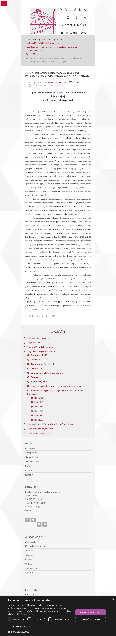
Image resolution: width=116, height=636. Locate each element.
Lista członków (32, 457)
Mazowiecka (31, 568)
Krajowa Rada (33, 342)
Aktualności (30, 448)
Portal (28, 466)
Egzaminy (35, 377)
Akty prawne (31, 452)
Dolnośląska (30, 541)
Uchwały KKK (37, 368)
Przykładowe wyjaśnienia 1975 (53, 82)
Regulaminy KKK (39, 355)
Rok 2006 (38, 419)
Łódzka (28, 559)
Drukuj (74, 82)
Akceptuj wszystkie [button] (90, 612)
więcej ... (29, 510)
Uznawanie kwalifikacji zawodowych (47, 372)
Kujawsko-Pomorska (35, 546)
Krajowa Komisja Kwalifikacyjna (42, 351)
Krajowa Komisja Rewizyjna (40, 347)
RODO (28, 470)
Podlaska (29, 594)
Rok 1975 (38, 411)
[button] (40, 632)
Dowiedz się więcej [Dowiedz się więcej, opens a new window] (29, 614)
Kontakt (29, 474)
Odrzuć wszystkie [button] (90, 619)
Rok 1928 (38, 397)
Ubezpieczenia (32, 461)
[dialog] (58, 616)
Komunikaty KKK (39, 381)
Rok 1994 (38, 415)
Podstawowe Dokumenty (39, 433)
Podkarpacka (31, 590)
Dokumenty (36, 359)
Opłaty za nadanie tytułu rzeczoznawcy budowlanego (56, 386)
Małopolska (30, 564)
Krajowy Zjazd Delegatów (39, 338)
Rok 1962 (38, 402)
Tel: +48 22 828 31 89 (35, 503)
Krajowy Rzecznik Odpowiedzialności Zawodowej (50, 424)
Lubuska (29, 555)
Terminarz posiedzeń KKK (43, 364)
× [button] (112, 599)
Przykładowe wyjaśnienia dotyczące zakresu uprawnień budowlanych (55, 392)
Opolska (29, 572)
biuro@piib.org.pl (33, 506)
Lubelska (29, 550)
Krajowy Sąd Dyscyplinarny (40, 428)
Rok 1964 (38, 406)
